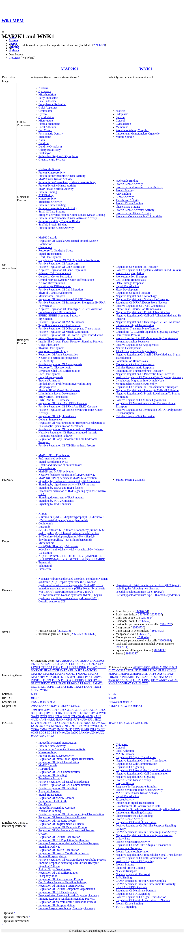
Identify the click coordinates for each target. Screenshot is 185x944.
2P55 (41, 709)
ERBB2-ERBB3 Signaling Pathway (59, 315)
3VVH (102, 713)
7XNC (101, 729)
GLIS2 (162, 670)
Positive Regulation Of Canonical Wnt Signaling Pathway (149, 377)
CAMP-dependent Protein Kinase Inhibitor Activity (146, 884)
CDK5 (81, 663)
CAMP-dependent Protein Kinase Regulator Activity (146, 832)
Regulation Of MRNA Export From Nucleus (141, 302)
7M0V (103, 726)
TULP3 (137, 680)
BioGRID (14, 57)
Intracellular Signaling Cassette (56, 807)
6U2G (87, 722)
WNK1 (145, 68)
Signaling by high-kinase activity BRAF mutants (66, 484)
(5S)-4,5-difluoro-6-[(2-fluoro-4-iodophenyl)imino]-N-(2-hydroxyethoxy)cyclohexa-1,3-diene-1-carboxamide (72, 531)
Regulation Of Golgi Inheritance (57, 416)
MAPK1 (60, 673)
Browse (13, 40)
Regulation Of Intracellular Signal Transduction (66, 758)
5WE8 (136, 722)
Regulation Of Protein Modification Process (63, 853)
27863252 (143, 620)
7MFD (68, 729)
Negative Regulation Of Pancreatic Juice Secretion (145, 374)
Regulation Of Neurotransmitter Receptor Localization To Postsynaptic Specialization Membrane (71, 424)
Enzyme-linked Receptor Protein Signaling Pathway (68, 895)
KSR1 (71, 670)
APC (58, 660)
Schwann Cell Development (54, 273)
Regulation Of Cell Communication (59, 771)
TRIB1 (97, 686)
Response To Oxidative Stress (55, 250)
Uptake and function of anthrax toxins (60, 464)
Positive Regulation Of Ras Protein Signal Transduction (70, 335)
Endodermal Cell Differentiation (57, 312)
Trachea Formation (49, 380)
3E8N (63, 709)
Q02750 (75, 705)
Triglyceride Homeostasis (53, 396)
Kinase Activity (47, 198)
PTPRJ (55, 683)
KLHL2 (171, 670)
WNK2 (162, 680)
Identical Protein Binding (130, 867)
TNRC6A (114, 680)
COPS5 (120, 670)
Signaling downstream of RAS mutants (61, 497)
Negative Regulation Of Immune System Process (144, 835)
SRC (34, 686)
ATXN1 (164, 667)
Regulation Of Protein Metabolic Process (62, 817)
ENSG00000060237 (120, 701)
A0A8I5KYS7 (39, 705)
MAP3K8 (48, 673)
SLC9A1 (159, 676)
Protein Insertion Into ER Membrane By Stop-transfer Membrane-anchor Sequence (147, 340)
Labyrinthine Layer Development (57, 393)
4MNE (68, 719)
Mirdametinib (46, 542)
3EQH (35, 713)
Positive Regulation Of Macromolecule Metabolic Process (72, 859)
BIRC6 (100, 660)
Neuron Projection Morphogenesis (58, 357)
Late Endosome (47, 101)
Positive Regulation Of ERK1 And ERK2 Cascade (67, 406)
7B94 (65, 726)
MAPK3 (82, 673)
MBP (49, 676)
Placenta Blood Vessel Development (59, 390)
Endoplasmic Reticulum (52, 104)
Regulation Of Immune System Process (61, 885)
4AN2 (89, 716)
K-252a (42, 513)
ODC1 (80, 676)
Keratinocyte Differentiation (54, 286)
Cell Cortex (45, 130)
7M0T (87, 726)
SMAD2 (98, 683)
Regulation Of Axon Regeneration (58, 354)
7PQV (76, 729)
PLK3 (88, 680)
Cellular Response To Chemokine (135, 416)
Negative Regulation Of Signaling (135, 776)
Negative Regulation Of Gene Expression (62, 270)
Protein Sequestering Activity (133, 841)
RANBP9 (147, 676)
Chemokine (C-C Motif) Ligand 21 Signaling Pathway (147, 331)
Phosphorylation (47, 875)
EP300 (73, 667)
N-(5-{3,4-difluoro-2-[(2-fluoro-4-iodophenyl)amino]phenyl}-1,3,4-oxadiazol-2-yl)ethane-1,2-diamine (71, 549)
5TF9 (120, 722)
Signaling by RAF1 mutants (54, 503)
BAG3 (173, 667)
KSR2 (78, 670)
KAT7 (63, 670)
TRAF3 (78, 686)
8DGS (42, 732)
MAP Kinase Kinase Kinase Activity (137, 793)
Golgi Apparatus (47, 107)
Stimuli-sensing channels (130, 479)
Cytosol (43, 114)
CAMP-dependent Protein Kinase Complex (141, 880)
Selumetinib (45, 565)
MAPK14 (71, 673)
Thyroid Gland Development (55, 292)
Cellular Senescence (50, 419)
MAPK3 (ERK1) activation (54, 455)
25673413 (144, 614)
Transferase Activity (50, 201)
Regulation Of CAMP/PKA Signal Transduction (143, 845)
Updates (14, 50)
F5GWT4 (124, 705)
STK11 (41, 686)
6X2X (42, 726)
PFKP (170, 673)
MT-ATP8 (150, 673)
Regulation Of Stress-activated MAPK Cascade (65, 299)
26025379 (144, 633)
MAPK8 (93, 673)
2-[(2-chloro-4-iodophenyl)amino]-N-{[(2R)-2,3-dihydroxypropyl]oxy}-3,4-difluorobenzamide (66, 538)
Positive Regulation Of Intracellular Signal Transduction (71, 814)
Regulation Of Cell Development (57, 892)
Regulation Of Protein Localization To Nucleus (143, 900)
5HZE (43, 722)
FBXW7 (92, 667)
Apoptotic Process (49, 791)
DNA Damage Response (130, 283)
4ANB (43, 719)
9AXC (74, 732)
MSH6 (65, 676)
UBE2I (35, 689)
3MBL (50, 713)
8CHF (34, 732)
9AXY (35, 735)
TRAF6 (88, 686)
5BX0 (97, 719)
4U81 (90, 719)
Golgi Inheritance (48, 344)
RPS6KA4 (86, 683)
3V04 (94, 713)
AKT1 (147, 667)
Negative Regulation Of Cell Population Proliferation (69, 260)
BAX (92, 660)
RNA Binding (124, 877)
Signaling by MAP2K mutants (56, 500)
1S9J (34, 709)
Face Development (49, 374)
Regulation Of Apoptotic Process (57, 820)
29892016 (64, 630)
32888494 (143, 637)
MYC (73, 676)
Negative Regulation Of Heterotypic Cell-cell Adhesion (148, 322)
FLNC (153, 670)
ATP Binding (45, 195)
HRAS (48, 670)
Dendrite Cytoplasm (50, 146)
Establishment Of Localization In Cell (138, 806)
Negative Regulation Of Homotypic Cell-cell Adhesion (70, 309)
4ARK (51, 719)
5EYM (35, 722)
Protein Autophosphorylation (132, 851)
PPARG (97, 680)
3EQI (42, 713)
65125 (112, 693)
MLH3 (57, 676)
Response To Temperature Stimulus (136, 786)
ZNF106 (136, 683)
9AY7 (43, 735)
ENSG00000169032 (43, 701)
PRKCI (35, 683)
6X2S (34, 726)
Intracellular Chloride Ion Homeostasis (138, 309)
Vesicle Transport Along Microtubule (59, 338)
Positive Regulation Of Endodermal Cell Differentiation (70, 429)
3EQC (78, 709)
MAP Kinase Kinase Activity (55, 179)
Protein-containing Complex (132, 130)
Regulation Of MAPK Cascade (56, 797)
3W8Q (35, 716)
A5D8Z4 (114, 705)
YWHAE (172, 680)
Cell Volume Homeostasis (131, 279)
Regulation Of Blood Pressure (133, 292)
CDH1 (73, 663)
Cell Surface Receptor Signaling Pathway (62, 882)
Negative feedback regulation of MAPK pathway (66, 474)
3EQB (70, 709)
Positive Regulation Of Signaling (57, 788)
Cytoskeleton (46, 117)
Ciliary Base (123, 838)
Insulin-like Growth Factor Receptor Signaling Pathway (70, 341)
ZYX (145, 683)
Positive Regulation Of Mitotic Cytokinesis (141, 400)
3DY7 (55, 709)
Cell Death (44, 804)
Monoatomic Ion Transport (131, 276)
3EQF (94, 709)
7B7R (57, 726)
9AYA (50, 735)
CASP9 (64, 663)
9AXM (91, 732)
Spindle (120, 117)
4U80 (83, 719)
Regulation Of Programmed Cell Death (61, 823)
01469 (34, 697)
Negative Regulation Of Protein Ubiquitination (143, 312)
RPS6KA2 (73, 683)
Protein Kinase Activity (52, 172)
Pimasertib (44, 568)
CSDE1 (130, 670)
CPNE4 (35, 667)
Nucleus (43, 88)
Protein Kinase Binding (52, 205)
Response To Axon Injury (53, 351)
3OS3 (66, 713)
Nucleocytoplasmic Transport (133, 874)
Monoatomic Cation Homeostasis (135, 364)
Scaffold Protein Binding (52, 224)
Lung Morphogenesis (50, 377)
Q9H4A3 (136, 705)
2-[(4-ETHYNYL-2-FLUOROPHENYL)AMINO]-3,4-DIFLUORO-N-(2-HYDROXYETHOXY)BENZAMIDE (71, 557)
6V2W (96, 722)
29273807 (156, 614)
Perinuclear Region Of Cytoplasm (58, 156)
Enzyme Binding (125, 783)
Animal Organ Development (54, 869)
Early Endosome (48, 97)
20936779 (99, 45)
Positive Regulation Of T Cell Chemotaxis (140, 305)
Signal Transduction (50, 253)
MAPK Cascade (47, 237)
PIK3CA (66, 680)
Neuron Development (128, 348)
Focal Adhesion (47, 127)
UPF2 (154, 680)
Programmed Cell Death (52, 801)
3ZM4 (81, 716)
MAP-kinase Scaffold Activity (56, 188)
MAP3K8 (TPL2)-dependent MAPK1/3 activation (67, 477)
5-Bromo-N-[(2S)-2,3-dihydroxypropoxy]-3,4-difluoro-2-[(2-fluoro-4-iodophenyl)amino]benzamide (71, 518)
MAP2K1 (69, 68)
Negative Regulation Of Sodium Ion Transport (142, 299)
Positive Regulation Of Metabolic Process (62, 827)
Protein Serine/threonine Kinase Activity (61, 175)
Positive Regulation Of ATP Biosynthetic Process (66, 445)
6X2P (104, 722)
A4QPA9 (53, 705)
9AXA (66, 732)
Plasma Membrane (49, 123)
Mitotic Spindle (125, 136)
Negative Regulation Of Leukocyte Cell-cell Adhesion (147, 390)
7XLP (93, 729)
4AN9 (34, 719)
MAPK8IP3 (38, 676)
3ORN (58, 713)
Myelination (45, 318)
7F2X (79, 726)
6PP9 (66, 722)
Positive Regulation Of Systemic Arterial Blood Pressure (149, 270)
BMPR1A (37, 663)
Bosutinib (44, 526)
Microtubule (45, 120)
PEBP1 (47, 680)
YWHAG (114, 683)
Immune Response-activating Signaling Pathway (66, 908)
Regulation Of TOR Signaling (133, 893)
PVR (139, 676)
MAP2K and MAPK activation (56, 471)
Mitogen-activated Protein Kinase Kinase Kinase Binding (71, 214)
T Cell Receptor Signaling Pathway (136, 351)
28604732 (89, 633)
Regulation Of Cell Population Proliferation (63, 840)
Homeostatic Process (128, 335)
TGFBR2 (60, 686)
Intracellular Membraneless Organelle (138, 133)
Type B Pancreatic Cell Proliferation (59, 325)
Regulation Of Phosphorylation (56, 905)
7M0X (44, 729)
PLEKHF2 (78, 680)
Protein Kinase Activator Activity (57, 208)
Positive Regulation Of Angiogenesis (137, 344)
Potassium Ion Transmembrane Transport (140, 370)
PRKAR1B (128, 676)
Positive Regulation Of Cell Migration (60, 289)
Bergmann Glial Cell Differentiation (59, 370)
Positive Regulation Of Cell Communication (64, 784)
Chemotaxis (45, 247)
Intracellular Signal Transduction (135, 325)
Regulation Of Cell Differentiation (58, 872)
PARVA (97, 676)
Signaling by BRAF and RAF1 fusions (60, 487)
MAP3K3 (138, 673)
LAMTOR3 (90, 670)
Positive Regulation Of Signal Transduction (63, 781)
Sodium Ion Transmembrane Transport (138, 328)
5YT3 (51, 722)
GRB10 (102, 667)
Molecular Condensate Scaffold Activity (139, 216)
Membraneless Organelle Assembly (136, 383)
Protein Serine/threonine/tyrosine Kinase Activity (67, 182)
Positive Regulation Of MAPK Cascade (61, 322)
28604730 (138, 627)
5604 (34, 693)
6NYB (59, 722)
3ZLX (66, 716)
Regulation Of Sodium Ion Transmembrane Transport (147, 387)
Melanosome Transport (51, 296)
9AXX (100, 732)
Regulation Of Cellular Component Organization (66, 888)
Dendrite (43, 143)
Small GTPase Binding (51, 211)
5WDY (128, 722)
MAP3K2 (126, 673)
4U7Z (76, 719)
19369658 (131, 653)
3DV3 (47, 709)
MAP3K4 (36, 673)
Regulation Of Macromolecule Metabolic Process (67, 901)
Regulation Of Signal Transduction (58, 762)
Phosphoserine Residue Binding (134, 815)
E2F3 (138, 670)
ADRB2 (138, 667)
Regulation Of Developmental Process (60, 879)
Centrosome (45, 110)
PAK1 (88, 676)
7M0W (35, 729)
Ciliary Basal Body (49, 149)
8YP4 (58, 732)
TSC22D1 (126, 680)
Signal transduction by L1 (53, 461)
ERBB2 (81, 667)
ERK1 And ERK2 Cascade (54, 400)
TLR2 (69, 686)
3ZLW (58, 716)
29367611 (121, 646)
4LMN (60, 719)
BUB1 (55, 663)
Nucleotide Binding (49, 169)
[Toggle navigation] (2, 31)
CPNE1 (102, 663)
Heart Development (49, 257)
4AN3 (97, 716)
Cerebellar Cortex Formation (55, 276)
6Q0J (73, 722)
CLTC (112, 670)
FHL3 (145, 670)
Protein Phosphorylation (130, 273)
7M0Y (52, 729)
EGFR (56, 667)
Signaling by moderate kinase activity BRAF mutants (69, 481)
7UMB (85, 729)
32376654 (142, 611)
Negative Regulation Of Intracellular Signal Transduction (149, 854)
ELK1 (64, 667)
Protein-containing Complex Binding (59, 221)
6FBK (144, 722)
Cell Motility (45, 361)
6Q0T (80, 722)
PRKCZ (45, 683)
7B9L (72, 726)
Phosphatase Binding (128, 206)
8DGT (50, 732)
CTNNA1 (46, 667)
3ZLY (74, 716)
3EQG (102, 709)
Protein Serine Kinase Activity (56, 227)
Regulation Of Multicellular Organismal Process (66, 830)
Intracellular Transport (129, 848)
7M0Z (60, 729)
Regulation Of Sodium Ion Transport (137, 266)
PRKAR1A (115, 676)
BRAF (47, 663)
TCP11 (50, 686)
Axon (41, 140)
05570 (112, 697)
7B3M (50, 726)
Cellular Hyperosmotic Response (135, 367)
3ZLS (51, 716)
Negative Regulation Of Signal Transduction (141, 760)
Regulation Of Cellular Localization (59, 836)
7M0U (95, 726)
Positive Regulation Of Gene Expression (61, 266)
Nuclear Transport (126, 871)
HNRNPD (37, 670)
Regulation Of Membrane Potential (136, 890)
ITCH (55, 670)
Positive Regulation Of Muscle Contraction (63, 331)
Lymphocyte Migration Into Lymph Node (140, 380)
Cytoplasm (44, 91)
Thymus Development (51, 348)
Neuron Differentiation (51, 283)
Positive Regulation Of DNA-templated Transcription (69, 328)
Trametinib (44, 562)
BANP (85, 660)
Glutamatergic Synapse (51, 159)
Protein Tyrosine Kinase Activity (57, 185)
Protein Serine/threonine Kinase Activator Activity (67, 218)
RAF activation (47, 468)
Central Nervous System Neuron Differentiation (66, 279)
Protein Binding (47, 192)
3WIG (43, 716)
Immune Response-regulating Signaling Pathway (66, 898)
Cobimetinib (45, 523)
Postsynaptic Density (50, 133)
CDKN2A (91, 663)
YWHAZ (125, 683)
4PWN (113, 722)
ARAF (66, 660)
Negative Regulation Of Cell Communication (142, 773)
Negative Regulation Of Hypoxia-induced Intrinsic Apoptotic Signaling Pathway (67, 434)
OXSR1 (161, 673)
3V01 (87, 713)
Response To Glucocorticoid (54, 367)
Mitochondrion (47, 94)
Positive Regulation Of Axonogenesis (60, 364)
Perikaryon (44, 153)
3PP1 (73, 713)
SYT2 (168, 676)
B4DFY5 (65, 705)
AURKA (75, 660)
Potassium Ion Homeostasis (132, 361)
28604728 (77, 633)
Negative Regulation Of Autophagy (136, 296)
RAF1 (62, 683)
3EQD (87, 709)
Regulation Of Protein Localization (58, 849)
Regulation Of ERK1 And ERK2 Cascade (62, 403)
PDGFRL (36, 680)
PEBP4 (56, 680)
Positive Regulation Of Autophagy (58, 263)
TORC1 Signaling (126, 906)
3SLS (80, 713)
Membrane (44, 136)
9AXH (83, 732)
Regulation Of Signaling (52, 775)
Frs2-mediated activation (52, 458)
